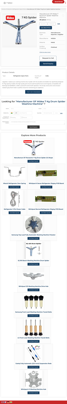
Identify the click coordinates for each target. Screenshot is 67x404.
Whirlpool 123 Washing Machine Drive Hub (33, 286)
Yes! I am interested (33, 92)
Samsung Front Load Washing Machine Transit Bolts (33, 312)
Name (7, 108)
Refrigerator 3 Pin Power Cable (14, 209)
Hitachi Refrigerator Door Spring (14, 183)
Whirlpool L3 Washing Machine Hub (33, 389)
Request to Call (48, 58)
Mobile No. (6, 113)
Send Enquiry (48, 63)
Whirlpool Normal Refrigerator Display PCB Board (45, 209)
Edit (58, 23)
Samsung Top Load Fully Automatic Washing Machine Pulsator (33, 235)
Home (3, 9)
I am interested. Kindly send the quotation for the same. (37, 122)
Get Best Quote (33, 161)
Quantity (39, 113)
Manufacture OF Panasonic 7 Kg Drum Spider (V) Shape (33, 158)
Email (40, 108)
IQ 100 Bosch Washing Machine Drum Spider (33, 260)
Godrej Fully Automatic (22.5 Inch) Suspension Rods (33, 363)
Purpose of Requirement (5, 117)
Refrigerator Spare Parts (19, 9)
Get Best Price (46, 28)
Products (8, 9)
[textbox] (51, 23)
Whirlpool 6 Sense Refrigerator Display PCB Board (46, 183)
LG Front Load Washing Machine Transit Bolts (33, 338)
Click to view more (45, 52)
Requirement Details (5, 122)
